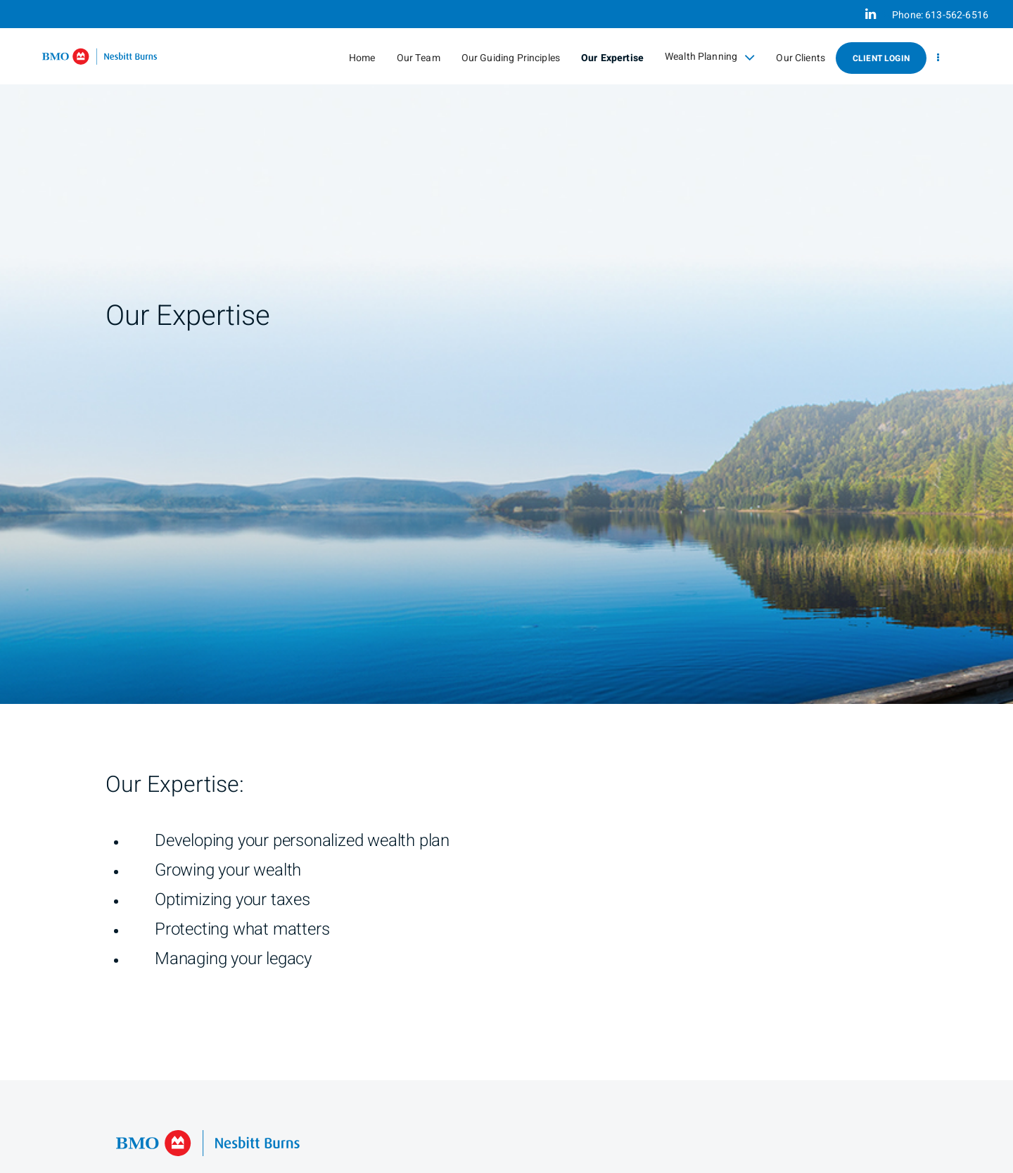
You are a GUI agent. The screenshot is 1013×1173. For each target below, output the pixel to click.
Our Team (418, 58)
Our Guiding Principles (510, 58)
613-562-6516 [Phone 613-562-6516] (956, 15)
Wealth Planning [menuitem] (710, 57)
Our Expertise (612, 58)
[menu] (938, 58)
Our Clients (800, 58)
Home (362, 58)
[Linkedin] (870, 14)
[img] (506, 352)
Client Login (881, 58)
